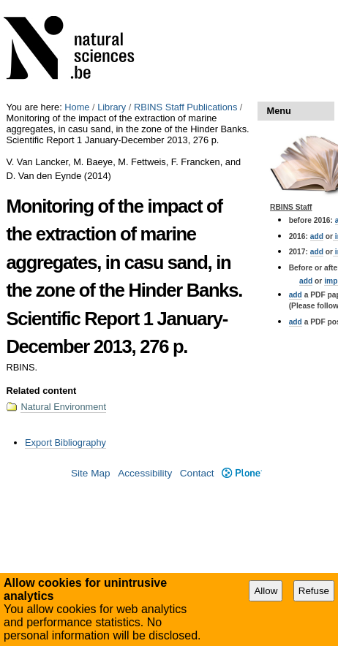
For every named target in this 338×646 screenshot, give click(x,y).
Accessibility (145, 473)
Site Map (90, 473)
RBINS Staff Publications (185, 107)
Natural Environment (63, 406)
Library (111, 107)
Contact (197, 473)
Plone (242, 473)
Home (76, 107)
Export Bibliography (65, 442)
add (316, 236)
